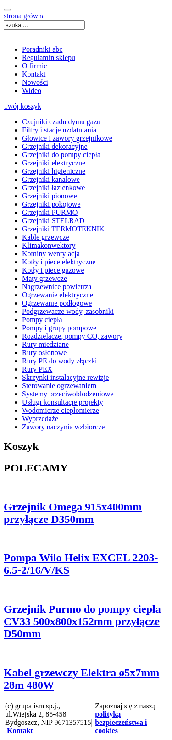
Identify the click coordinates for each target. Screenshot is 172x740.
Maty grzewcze (44, 278)
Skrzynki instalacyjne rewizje (65, 377)
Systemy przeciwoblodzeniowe (68, 394)
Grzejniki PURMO (50, 212)
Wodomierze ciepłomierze (60, 410)
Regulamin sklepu (48, 57)
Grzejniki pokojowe (51, 204)
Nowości (35, 82)
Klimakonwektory (48, 245)
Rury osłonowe (44, 352)
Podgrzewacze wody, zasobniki (68, 311)
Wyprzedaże (40, 418)
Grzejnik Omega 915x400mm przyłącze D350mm (73, 513)
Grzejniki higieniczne (53, 171)
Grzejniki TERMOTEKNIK (63, 229)
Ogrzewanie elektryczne (57, 295)
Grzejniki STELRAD (53, 221)
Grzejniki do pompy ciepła (61, 155)
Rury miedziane (45, 344)
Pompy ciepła (42, 319)
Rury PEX (37, 369)
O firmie (34, 66)
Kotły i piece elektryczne (58, 262)
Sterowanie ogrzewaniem (59, 385)
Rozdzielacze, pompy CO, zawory (72, 336)
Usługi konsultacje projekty (62, 402)
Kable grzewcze (45, 237)
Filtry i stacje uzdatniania (59, 130)
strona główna (24, 16)
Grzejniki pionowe (49, 196)
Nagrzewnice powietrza (56, 287)
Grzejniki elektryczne (53, 163)
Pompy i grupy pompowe (59, 328)
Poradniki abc (42, 49)
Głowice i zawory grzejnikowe (67, 138)
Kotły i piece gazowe (53, 270)
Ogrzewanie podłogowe (57, 303)
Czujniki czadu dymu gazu (61, 122)
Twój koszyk (22, 106)
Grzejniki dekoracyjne (55, 146)
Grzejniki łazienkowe (53, 188)
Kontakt (34, 74)
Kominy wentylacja (51, 254)
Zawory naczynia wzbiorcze (63, 427)
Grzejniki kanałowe (51, 179)
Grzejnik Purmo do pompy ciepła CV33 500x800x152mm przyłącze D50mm (82, 621)
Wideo (31, 90)
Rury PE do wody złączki (59, 361)
